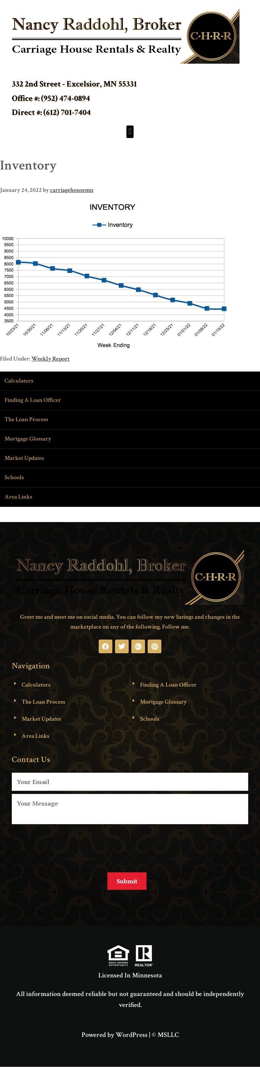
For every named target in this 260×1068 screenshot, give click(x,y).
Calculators (19, 381)
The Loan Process (26, 419)
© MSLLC (165, 1034)
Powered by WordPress (115, 1034)
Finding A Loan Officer (33, 400)
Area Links (18, 497)
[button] (130, 131)
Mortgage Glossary (28, 439)
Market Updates (24, 458)
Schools (14, 477)
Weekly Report (50, 359)
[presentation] (69, 845)
